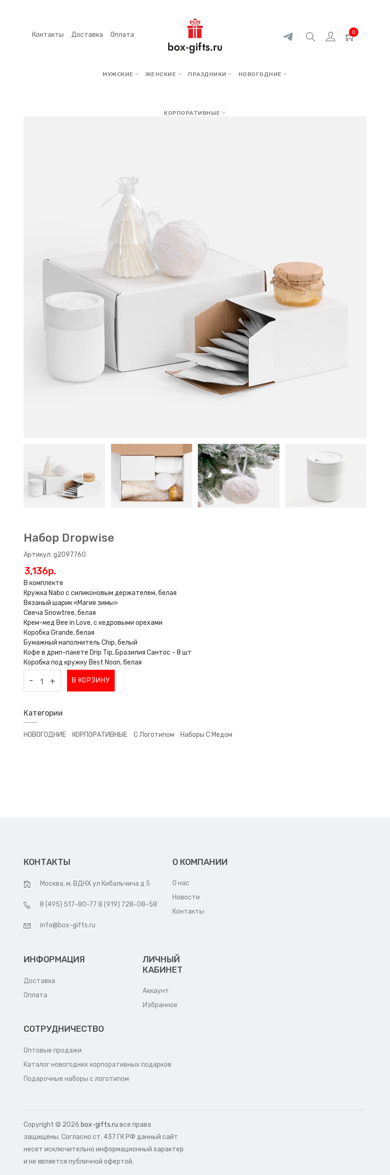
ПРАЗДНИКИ (210, 74)
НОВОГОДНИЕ (263, 74)
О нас (180, 883)
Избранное (160, 1005)
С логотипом (154, 735)
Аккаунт (156, 991)
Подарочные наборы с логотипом (76, 1079)
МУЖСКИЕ (120, 74)
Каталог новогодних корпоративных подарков (97, 1065)
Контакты (48, 35)
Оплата (35, 995)
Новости (186, 897)
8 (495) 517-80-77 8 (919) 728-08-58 (98, 904)
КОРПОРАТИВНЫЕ (195, 113)
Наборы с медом (206, 735)
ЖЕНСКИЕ (163, 74)
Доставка (39, 981)
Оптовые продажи (53, 1050)
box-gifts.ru (99, 1125)
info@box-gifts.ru (67, 925)
